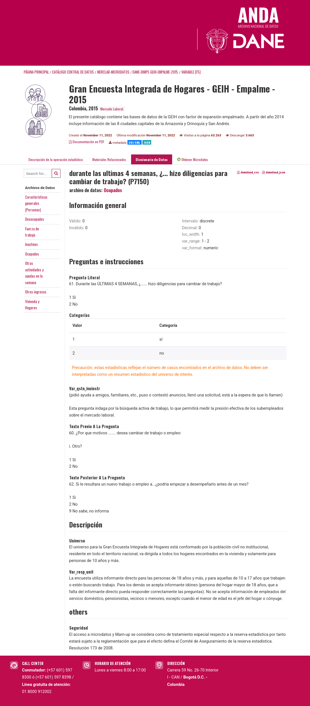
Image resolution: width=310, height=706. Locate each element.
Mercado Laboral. (112, 108)
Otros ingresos (35, 292)
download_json (273, 172)
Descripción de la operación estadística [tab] (56, 159)
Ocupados (32, 254)
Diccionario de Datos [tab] (152, 159)
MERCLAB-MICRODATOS (113, 72)
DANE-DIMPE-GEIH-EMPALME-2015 (155, 72)
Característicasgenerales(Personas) (36, 203)
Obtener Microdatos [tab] (192, 159)
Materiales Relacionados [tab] (109, 159)
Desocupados (34, 219)
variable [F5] (191, 72)
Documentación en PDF (86, 141)
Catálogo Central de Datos (73, 72)
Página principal (36, 72)
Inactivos (31, 244)
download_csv (248, 172)
